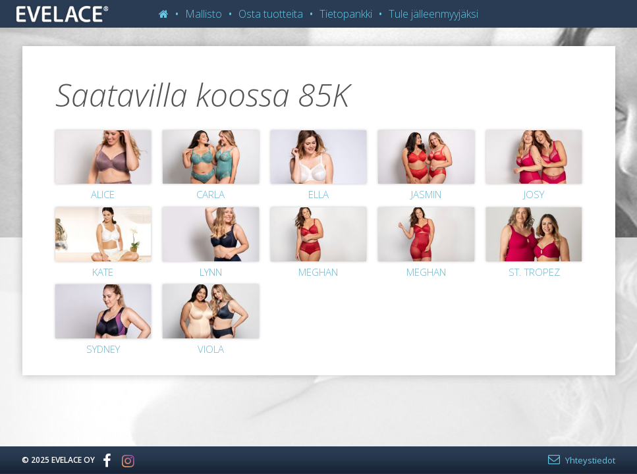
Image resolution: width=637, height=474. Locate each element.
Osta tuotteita (270, 14)
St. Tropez (534, 271)
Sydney (103, 349)
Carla (210, 194)
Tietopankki (345, 14)
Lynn (211, 271)
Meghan (318, 271)
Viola (211, 349)
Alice (103, 194)
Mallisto (203, 14)
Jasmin (426, 194)
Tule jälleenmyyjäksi (433, 14)
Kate (102, 271)
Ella (318, 194)
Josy (534, 194)
